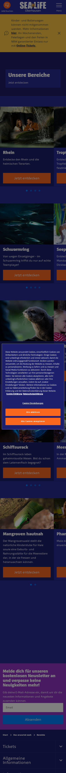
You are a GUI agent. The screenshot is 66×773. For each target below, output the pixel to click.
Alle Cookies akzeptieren (33, 421)
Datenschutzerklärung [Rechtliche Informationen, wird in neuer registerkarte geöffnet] (33, 394)
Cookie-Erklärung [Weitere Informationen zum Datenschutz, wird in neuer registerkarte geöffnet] (14, 394)
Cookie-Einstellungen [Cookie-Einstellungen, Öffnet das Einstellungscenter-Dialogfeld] (33, 403)
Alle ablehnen (33, 412)
